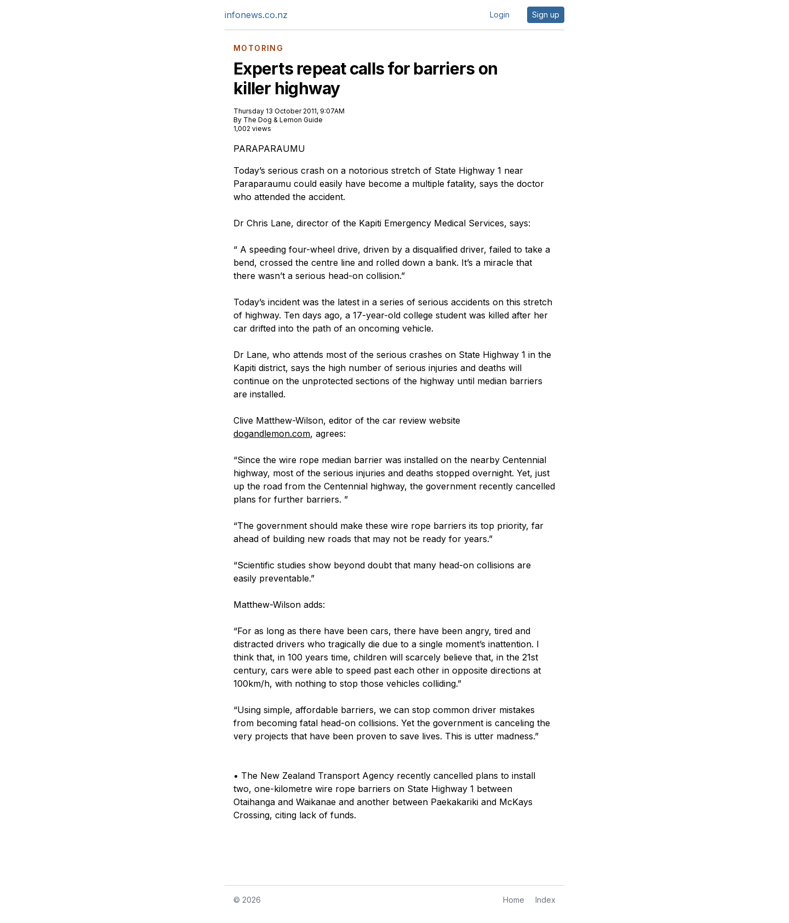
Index (545, 899)
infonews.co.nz (256, 14)
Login (500, 14)
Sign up (545, 14)
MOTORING (258, 48)
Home (513, 899)
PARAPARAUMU (269, 148)
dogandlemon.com (271, 433)
